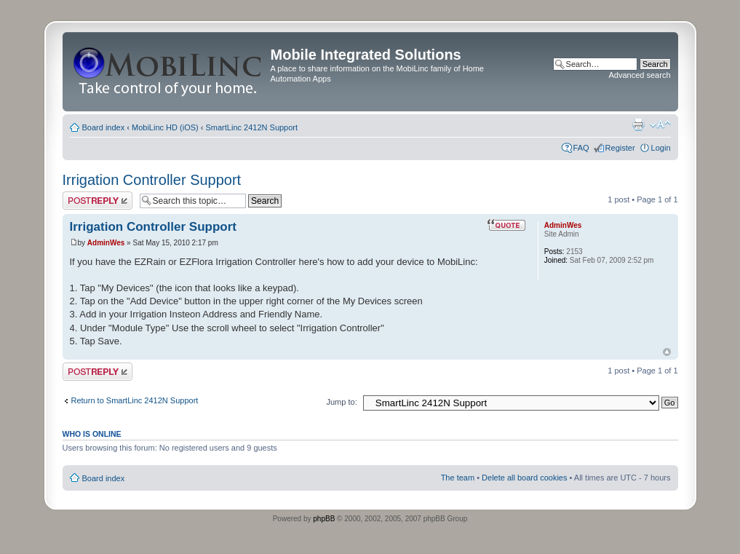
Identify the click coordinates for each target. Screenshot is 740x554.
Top (667, 352)
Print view (638, 124)
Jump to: (342, 401)
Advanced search (640, 75)
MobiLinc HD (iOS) (165, 127)
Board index (103, 127)
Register (620, 147)
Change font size (660, 124)
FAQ (581, 147)
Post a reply (97, 200)
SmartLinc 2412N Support (252, 127)
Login (661, 147)
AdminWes (106, 243)
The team (457, 477)
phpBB (324, 519)
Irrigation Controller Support (152, 180)
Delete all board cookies (524, 477)
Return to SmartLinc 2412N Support (135, 400)
